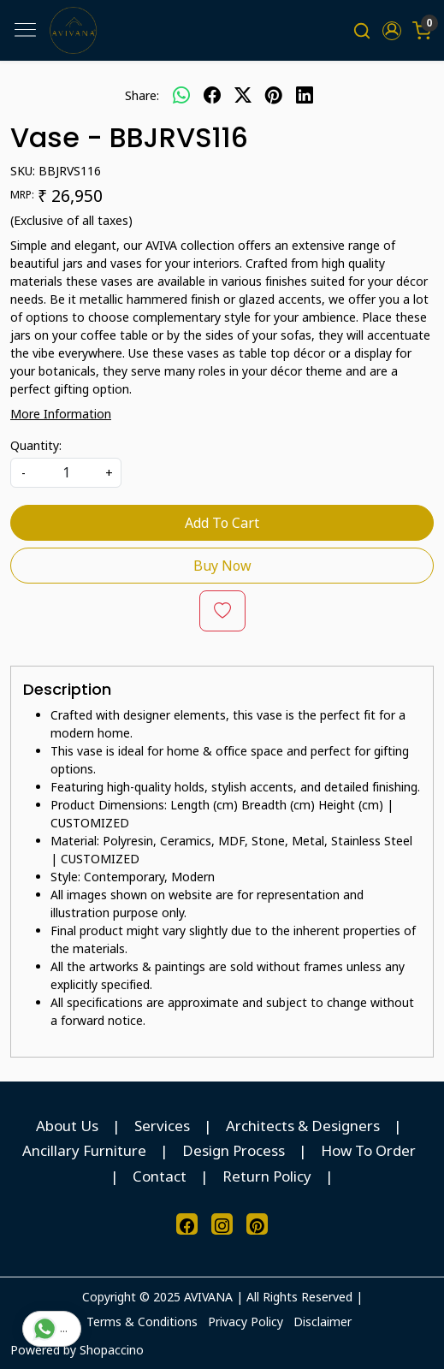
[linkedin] (304, 95)
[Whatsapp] (181, 95)
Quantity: (36, 445)
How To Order (368, 1150)
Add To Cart (222, 522)
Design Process (233, 1150)
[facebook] (212, 95)
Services (162, 1125)
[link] (362, 30)
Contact (159, 1176)
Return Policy (266, 1176)
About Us (67, 1125)
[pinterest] (273, 95)
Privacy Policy (245, 1321)
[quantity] (65, 473)
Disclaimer (322, 1321)
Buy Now (222, 565)
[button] (391, 30)
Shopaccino (112, 1350)
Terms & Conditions (142, 1321)
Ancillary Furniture (84, 1150)
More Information (60, 414)
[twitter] (243, 95)
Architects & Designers (303, 1125)
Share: (142, 95)
